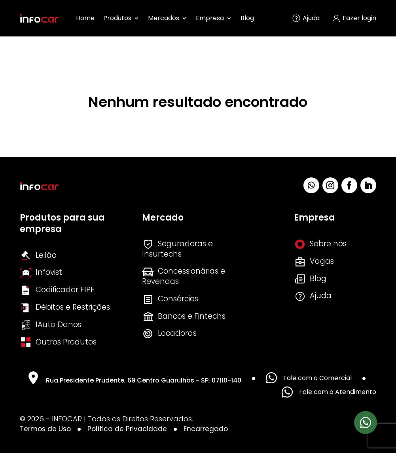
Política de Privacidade (127, 429)
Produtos (117, 18)
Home (85, 18)
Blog (247, 18)
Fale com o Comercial (309, 377)
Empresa (210, 18)
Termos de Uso (45, 429)
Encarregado (206, 429)
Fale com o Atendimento (329, 392)
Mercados (163, 18)
